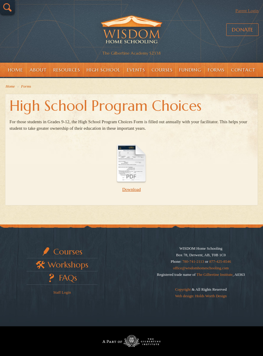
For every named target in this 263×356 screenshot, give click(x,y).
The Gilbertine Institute (215, 274)
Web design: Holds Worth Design (201, 296)
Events (136, 70)
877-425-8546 (220, 261)
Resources (66, 70)
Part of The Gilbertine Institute (131, 341)
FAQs (68, 278)
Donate (242, 29)
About (38, 70)
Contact (243, 70)
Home (15, 70)
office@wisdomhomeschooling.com (201, 268)
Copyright (183, 289)
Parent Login (247, 10)
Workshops (68, 265)
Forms (216, 70)
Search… (7, 7)
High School (103, 70)
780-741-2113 (193, 261)
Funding (190, 70)
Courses (162, 70)
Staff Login (62, 292)
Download (131, 166)
